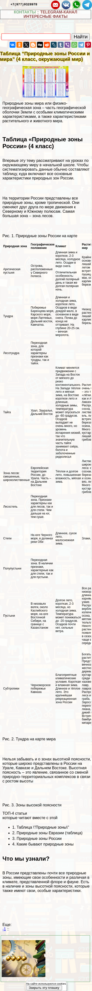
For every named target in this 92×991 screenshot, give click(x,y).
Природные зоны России (39, 838)
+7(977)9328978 (24, 4)
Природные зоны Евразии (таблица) (50, 833)
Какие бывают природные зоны (45, 844)
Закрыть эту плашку (44, 988)
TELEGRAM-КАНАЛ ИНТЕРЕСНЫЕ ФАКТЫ (50, 14)
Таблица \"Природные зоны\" (43, 827)
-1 (4, 929)
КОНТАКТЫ (25, 12)
